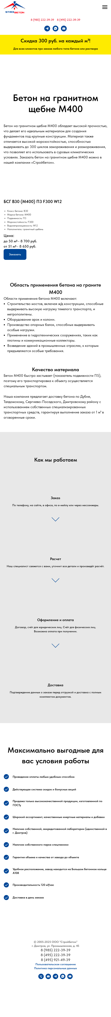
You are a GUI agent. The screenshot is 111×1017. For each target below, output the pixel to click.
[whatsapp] (55, 28)
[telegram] (47, 28)
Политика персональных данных (55, 968)
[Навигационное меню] (104, 7)
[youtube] (70, 978)
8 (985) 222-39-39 (42, 19)
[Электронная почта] (64, 28)
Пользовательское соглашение (55, 964)
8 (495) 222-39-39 (68, 19)
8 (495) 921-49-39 (55, 960)
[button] (15, 254)
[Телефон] (41, 978)
